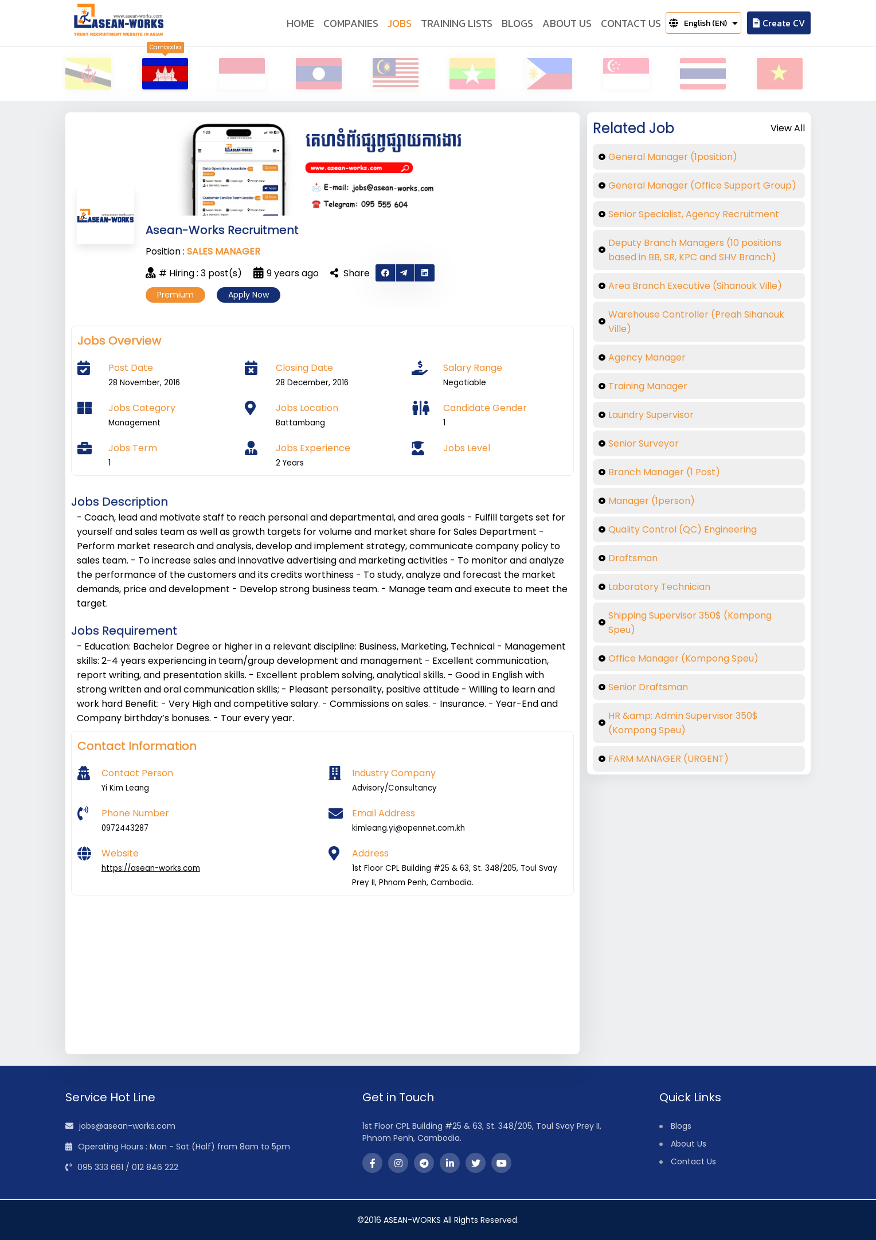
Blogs (681, 1126)
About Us (688, 1143)
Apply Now (248, 294)
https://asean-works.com (150, 868)
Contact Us (693, 1161)
